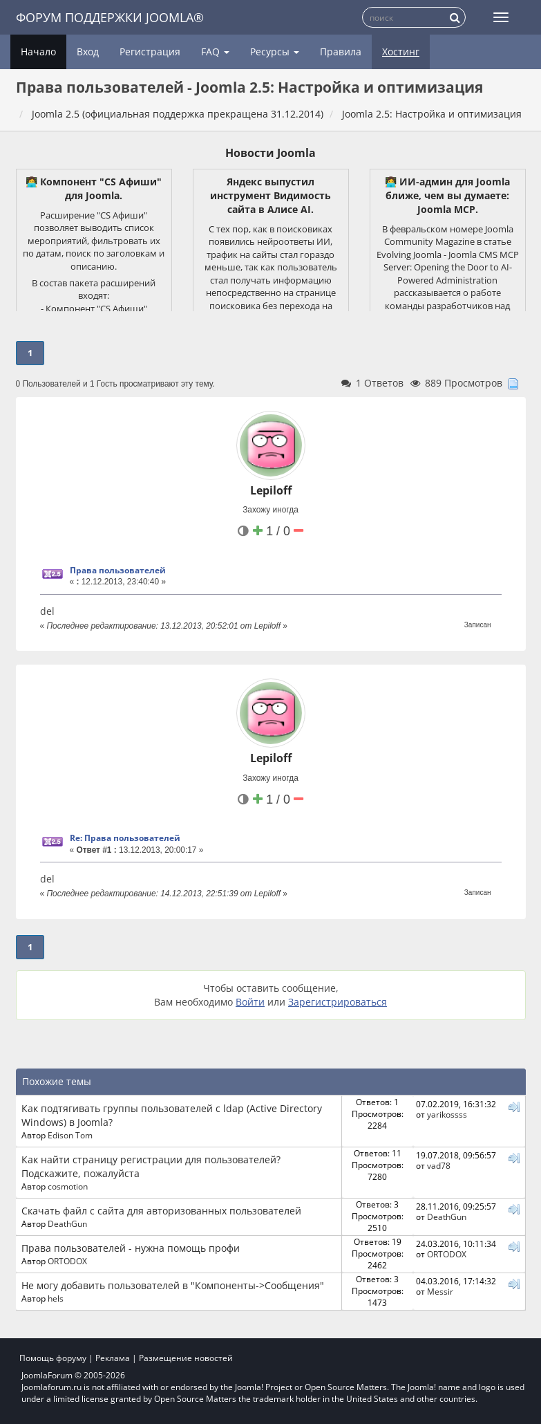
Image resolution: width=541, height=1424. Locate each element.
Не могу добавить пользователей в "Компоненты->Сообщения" (172, 1285)
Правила (340, 51)
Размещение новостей (186, 1358)
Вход (88, 51)
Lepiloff (271, 490)
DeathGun (67, 1223)
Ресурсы (274, 51)
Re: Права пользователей (125, 838)
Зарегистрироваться (337, 1001)
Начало (38, 51)
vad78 (438, 1165)
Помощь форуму (52, 1358)
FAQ (215, 51)
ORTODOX (67, 1260)
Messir (440, 1291)
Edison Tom (70, 1134)
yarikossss (447, 1114)
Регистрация (150, 51)
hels (56, 1298)
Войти (250, 1001)
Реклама (112, 1358)
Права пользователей (118, 570)
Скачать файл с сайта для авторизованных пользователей (161, 1210)
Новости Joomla (270, 152)
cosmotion (68, 1186)
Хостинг (400, 51)
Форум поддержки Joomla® (110, 17)
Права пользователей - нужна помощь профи (130, 1248)
